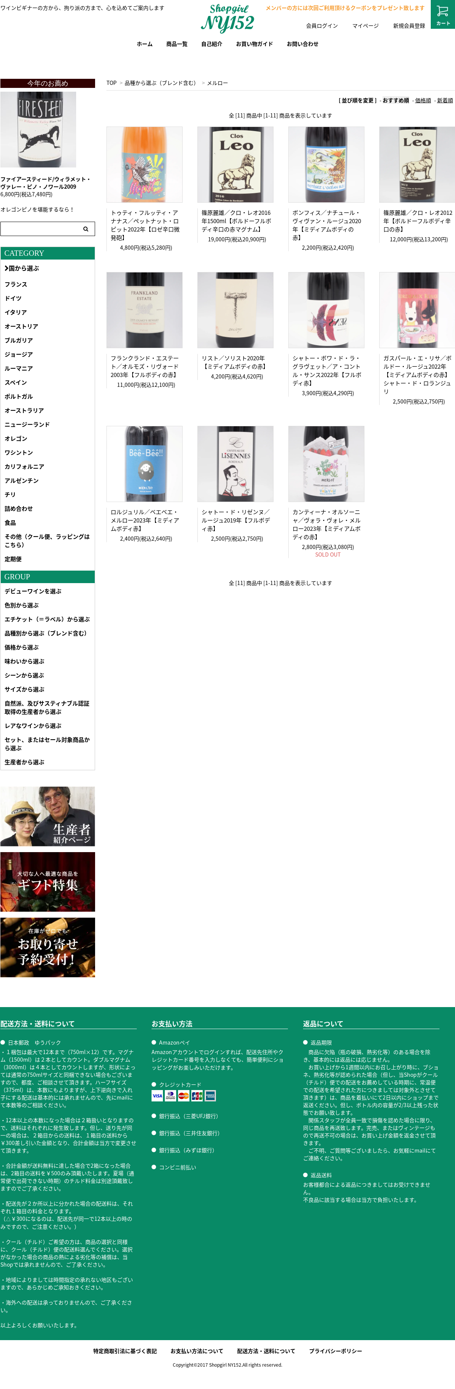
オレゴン (16, 438)
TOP (111, 82)
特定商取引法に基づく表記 (125, 1351)
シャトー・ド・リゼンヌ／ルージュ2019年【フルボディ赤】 (236, 520)
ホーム (145, 43)
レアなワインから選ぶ (33, 725)
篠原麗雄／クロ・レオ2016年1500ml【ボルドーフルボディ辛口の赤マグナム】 (236, 220)
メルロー (217, 82)
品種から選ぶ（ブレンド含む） (162, 82)
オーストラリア (24, 410)
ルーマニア (19, 368)
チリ (10, 494)
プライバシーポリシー (335, 1351)
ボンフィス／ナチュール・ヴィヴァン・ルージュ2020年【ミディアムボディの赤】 (326, 225)
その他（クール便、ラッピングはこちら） (47, 540)
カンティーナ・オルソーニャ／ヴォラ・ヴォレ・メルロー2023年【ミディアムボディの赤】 (326, 524)
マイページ (365, 25)
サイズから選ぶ (24, 689)
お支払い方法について (197, 1351)
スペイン (16, 382)
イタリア (16, 312)
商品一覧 (177, 43)
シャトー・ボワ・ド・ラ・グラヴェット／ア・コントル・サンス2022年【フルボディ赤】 (326, 370)
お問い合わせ (303, 43)
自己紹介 (211, 43)
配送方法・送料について (266, 1351)
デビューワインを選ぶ (33, 591)
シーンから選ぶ (24, 675)
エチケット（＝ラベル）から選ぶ (47, 619)
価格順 (423, 100)
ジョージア (19, 354)
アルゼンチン (22, 480)
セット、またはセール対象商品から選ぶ (47, 743)
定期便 (13, 559)
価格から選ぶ (22, 647)
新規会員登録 (409, 25)
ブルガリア (19, 340)
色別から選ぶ (22, 605)
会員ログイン (322, 25)
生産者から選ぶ (24, 762)
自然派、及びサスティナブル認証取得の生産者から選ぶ (47, 707)
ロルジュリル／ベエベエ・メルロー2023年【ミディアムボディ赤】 (145, 520)
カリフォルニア (24, 466)
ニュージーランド (27, 424)
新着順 (445, 100)
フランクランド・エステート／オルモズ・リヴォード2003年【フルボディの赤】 (145, 366)
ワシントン (19, 452)
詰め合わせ (19, 508)
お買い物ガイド (254, 43)
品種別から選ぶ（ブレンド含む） (47, 633)
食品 (10, 522)
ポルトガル (19, 396)
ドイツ (13, 298)
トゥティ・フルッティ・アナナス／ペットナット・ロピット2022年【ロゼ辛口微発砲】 (145, 225)
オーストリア (21, 326)
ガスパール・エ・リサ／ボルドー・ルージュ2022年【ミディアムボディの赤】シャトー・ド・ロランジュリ (417, 375)
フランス (16, 284)
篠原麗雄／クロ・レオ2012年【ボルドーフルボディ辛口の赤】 (417, 220)
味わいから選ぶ (24, 661)
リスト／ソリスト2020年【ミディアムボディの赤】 (235, 362)
